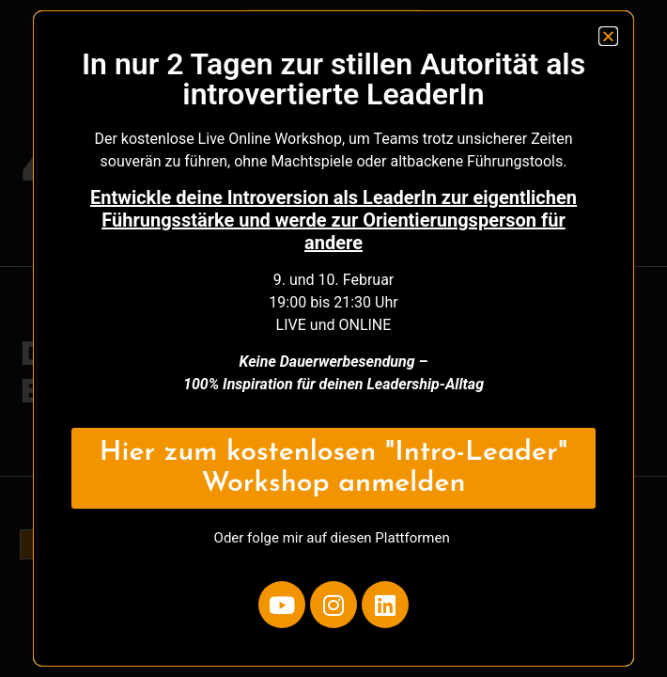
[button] (608, 36)
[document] (333, 338)
